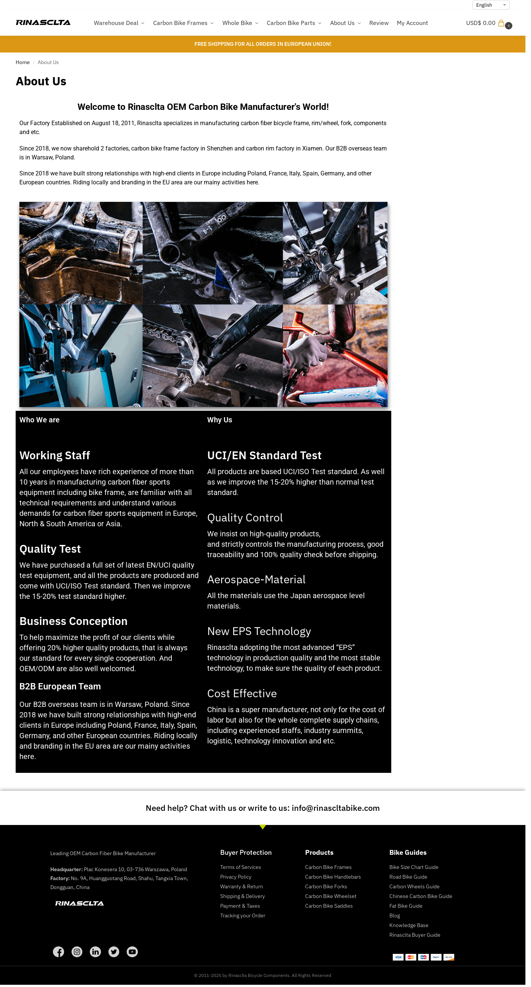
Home (23, 62)
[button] (490, 23)
